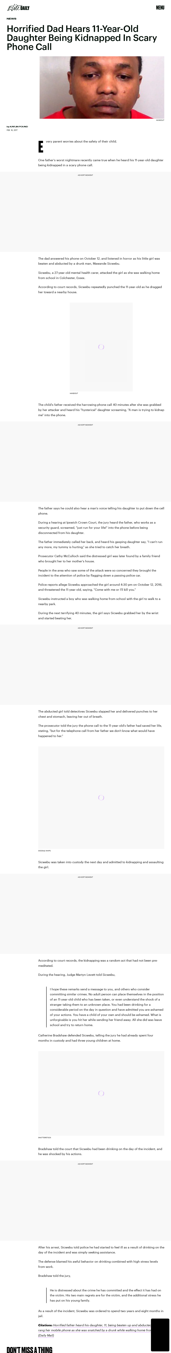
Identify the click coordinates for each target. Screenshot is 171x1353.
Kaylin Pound (19, 127)
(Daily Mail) (46, 1335)
